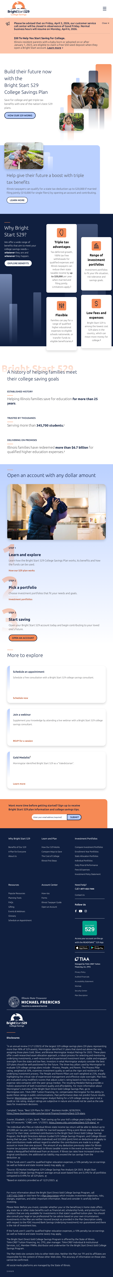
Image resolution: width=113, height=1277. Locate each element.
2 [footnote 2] (72, 340)
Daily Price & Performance (86, 865)
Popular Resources (16, 893)
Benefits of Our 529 (17, 847)
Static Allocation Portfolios (86, 856)
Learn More (17, 200)
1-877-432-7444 (86, 889)
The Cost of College (50, 856)
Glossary (12, 916)
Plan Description (81, 995)
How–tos (46, 893)
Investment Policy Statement (88, 874)
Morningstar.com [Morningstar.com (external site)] (23, 1098)
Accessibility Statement (84, 981)
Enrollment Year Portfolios (87, 851)
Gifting (11, 907)
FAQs (10, 902)
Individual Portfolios (84, 860)
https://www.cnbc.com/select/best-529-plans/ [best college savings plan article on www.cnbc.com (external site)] (72, 1122)
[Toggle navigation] (104, 8)
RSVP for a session (23, 741)
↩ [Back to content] (98, 1122)
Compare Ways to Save (52, 851)
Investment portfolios (20, 599)
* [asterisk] (30, 757)
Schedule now (20, 698)
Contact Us (80, 895)
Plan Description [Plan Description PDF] (50, 1195)
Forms (44, 898)
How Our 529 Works (20, 115)
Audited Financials (82, 977)
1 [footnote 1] (70, 286)
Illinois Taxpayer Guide (52, 902)
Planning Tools (14, 898)
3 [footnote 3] (100, 339)
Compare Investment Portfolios (89, 847)
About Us (12, 856)
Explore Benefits (18, 263)
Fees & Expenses (82, 869)
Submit (74, 817)
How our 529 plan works (22, 570)
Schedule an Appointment (20, 920)
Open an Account (23, 638)
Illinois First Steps (49, 860)
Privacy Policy (80, 972)
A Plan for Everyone (17, 851)
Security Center (81, 991)
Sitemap (78, 986)
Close (104, 23)
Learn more (54, 47)
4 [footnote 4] (64, 451)
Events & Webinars (16, 911)
